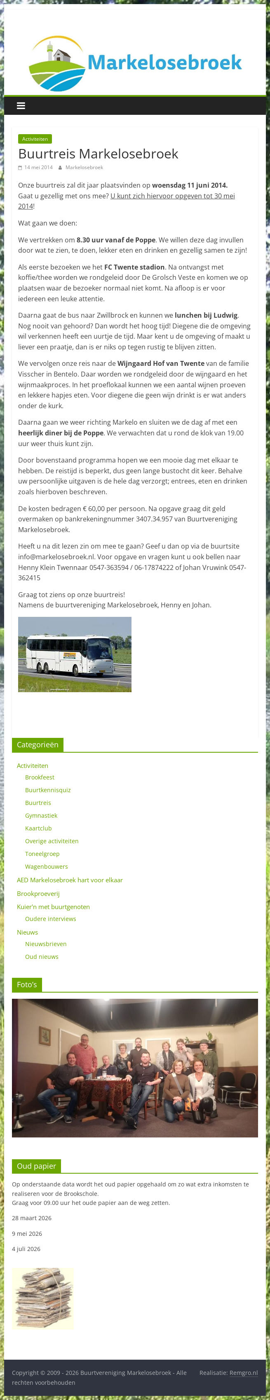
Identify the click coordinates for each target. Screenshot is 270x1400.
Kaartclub (38, 828)
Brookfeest (39, 777)
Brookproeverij (38, 893)
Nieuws (27, 932)
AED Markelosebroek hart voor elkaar (70, 880)
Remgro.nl (244, 1373)
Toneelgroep (42, 854)
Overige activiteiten (52, 841)
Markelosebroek (84, 167)
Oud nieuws (42, 956)
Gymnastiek (41, 815)
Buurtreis (38, 803)
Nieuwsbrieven (46, 944)
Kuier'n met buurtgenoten (53, 906)
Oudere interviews (50, 919)
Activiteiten (35, 138)
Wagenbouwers (46, 866)
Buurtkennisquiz (48, 790)
